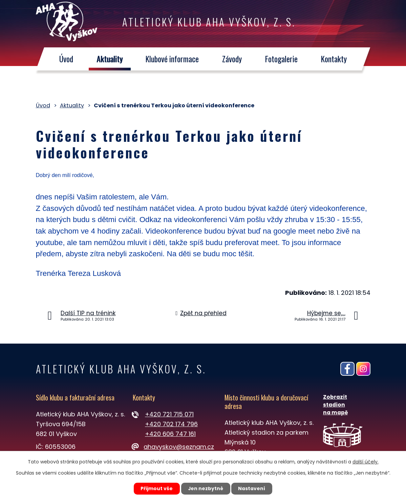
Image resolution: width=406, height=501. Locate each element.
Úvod (66, 59)
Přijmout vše (156, 488)
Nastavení (252, 488)
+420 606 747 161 (170, 434)
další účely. (365, 461)
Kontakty (334, 59)
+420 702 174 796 (171, 424)
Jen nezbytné (205, 488)
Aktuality (110, 59)
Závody (232, 59)
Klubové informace (172, 59)
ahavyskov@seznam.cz (173, 446)
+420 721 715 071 (169, 414)
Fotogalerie (281, 59)
